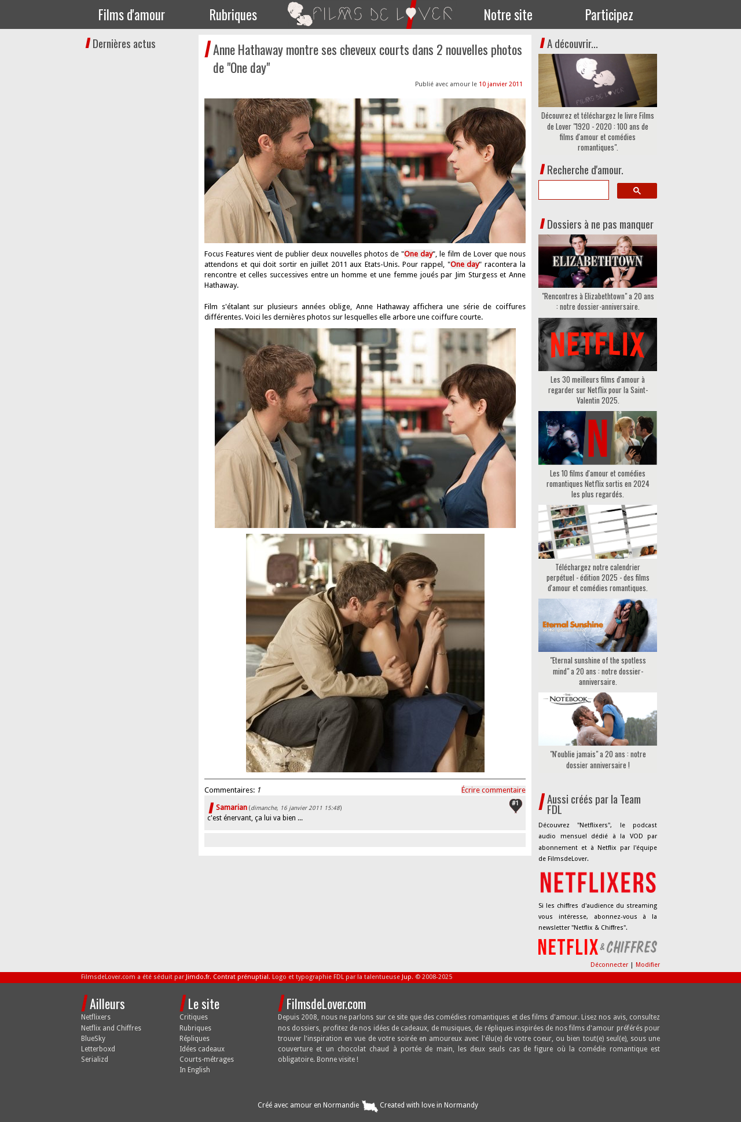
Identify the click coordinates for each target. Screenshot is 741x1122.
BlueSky (93, 1039)
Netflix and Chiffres (111, 1028)
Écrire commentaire (493, 790)
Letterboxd (98, 1049)
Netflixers (96, 1017)
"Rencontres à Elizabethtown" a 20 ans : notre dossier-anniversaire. (598, 301)
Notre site (508, 14)
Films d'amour (131, 14)
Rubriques (233, 14)
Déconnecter (610, 965)
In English (194, 1070)
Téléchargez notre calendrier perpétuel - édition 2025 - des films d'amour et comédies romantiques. (598, 577)
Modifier (648, 965)
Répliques (194, 1039)
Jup (407, 977)
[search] (572, 190)
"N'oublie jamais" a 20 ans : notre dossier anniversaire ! (598, 759)
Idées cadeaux (202, 1049)
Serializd (94, 1059)
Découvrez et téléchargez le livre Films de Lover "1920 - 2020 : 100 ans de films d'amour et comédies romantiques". (597, 131)
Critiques (193, 1017)
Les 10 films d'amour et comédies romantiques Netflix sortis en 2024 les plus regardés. (598, 484)
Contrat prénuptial (241, 977)
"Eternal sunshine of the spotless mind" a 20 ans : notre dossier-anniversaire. (598, 671)
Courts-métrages (206, 1059)
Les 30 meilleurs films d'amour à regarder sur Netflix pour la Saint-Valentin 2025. (598, 390)
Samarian (231, 807)
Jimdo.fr (198, 977)
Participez (609, 14)
